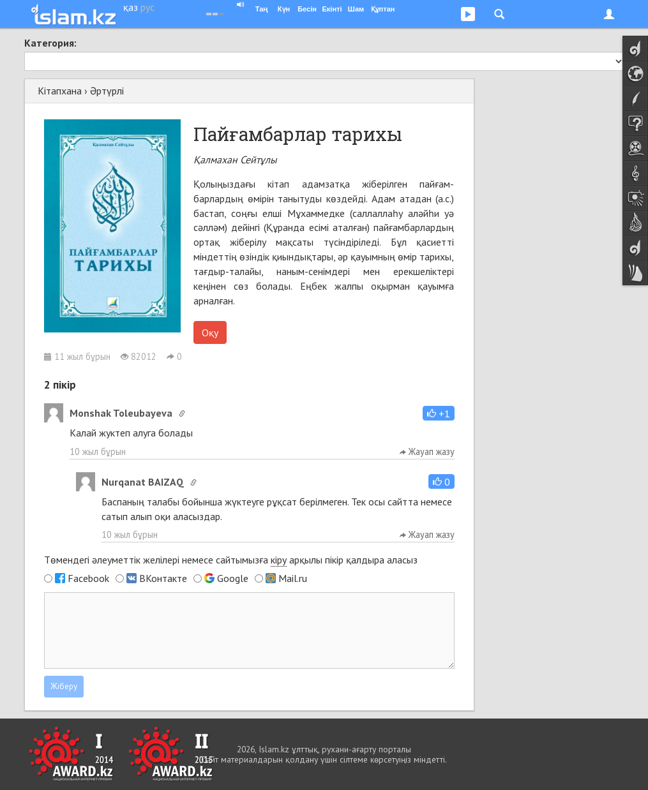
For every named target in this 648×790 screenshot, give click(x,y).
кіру (279, 559)
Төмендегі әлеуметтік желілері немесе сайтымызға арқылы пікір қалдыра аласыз (231, 560)
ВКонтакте (163, 578)
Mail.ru (292, 578)
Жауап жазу (427, 451)
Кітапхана (60, 90)
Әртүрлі (107, 90)
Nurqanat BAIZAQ (143, 481)
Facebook (88, 578)
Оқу (210, 332)
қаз (130, 7)
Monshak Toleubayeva (121, 412)
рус (147, 7)
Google (232, 578)
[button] (439, 413)
